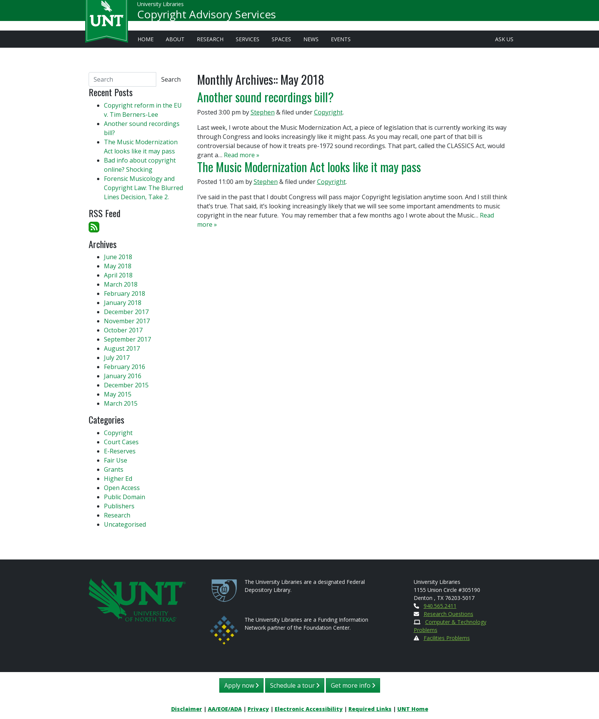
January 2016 (122, 376)
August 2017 (122, 348)
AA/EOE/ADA (225, 709)
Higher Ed (118, 478)
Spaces (281, 39)
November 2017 (127, 321)
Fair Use (115, 460)
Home (146, 39)
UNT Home (412, 709)
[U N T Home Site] (137, 599)
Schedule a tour (294, 685)
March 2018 (121, 284)
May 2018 (117, 266)
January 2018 (122, 302)
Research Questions (448, 613)
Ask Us (504, 39)
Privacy (258, 709)
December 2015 (126, 385)
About (175, 39)
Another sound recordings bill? (265, 97)
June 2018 (118, 257)
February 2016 (124, 367)
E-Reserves (120, 451)
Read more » (241, 155)
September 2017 (127, 339)
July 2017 (117, 357)
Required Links (370, 709)
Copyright (328, 112)
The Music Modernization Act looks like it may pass (309, 167)
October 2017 (123, 330)
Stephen (263, 112)
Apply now (241, 685)
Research (210, 39)
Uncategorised (125, 524)
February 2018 (124, 293)
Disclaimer (186, 709)
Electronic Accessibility (309, 709)
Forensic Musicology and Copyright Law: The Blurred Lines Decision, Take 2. (143, 187)
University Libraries (160, 7)
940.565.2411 (440, 605)
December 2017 (126, 312)
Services (247, 39)
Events (341, 39)
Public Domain (124, 497)
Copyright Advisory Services (206, 17)
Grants (113, 469)
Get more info (353, 685)
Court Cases (121, 442)
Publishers (119, 506)
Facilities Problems (447, 638)
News (311, 39)
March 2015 (121, 403)
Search (171, 79)
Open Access (122, 488)
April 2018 (118, 275)
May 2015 (117, 394)
